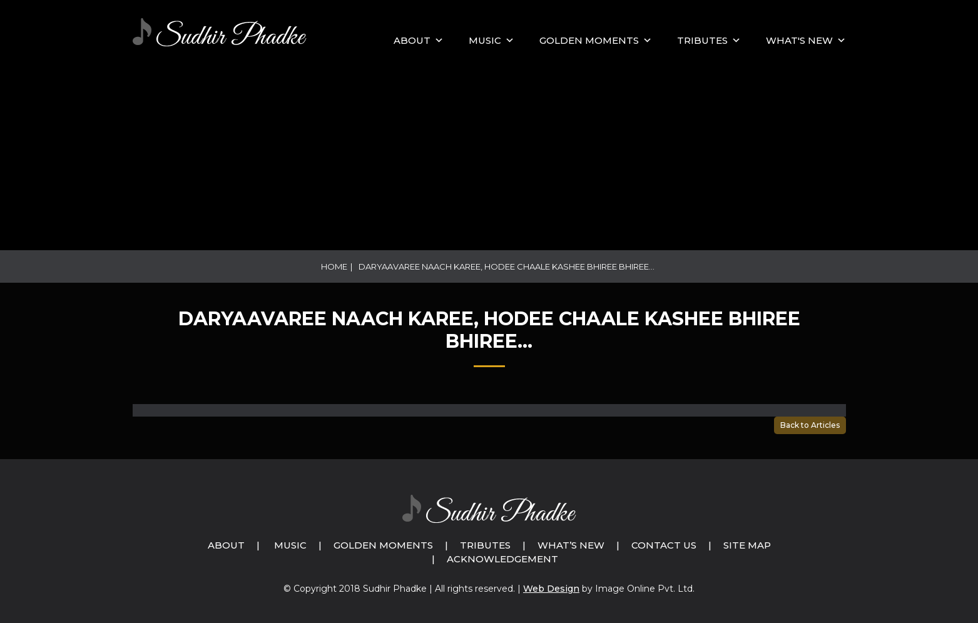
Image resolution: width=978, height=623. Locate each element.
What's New (799, 40)
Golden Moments (383, 545)
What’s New (570, 545)
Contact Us (663, 545)
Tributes (702, 40)
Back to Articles (810, 425)
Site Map (747, 545)
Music (290, 545)
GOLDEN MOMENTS (589, 40)
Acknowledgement (502, 559)
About (412, 40)
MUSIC (485, 40)
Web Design (551, 588)
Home (334, 266)
